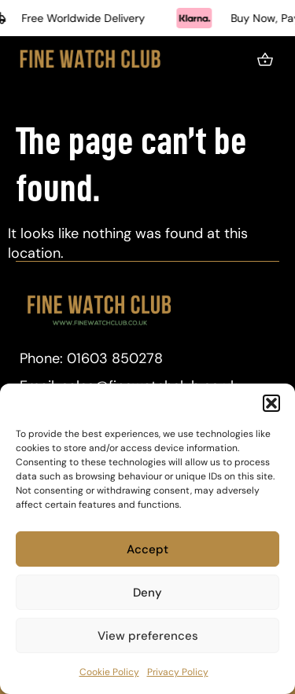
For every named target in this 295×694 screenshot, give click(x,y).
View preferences (148, 636)
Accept (147, 549)
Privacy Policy (177, 672)
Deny (147, 592)
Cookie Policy (109, 672)
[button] (271, 403)
